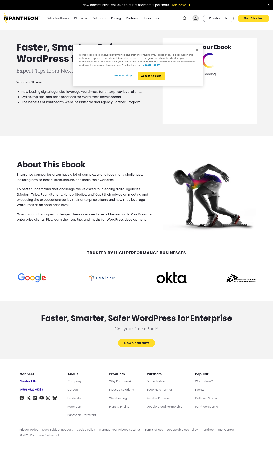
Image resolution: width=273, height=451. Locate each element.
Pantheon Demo (206, 407)
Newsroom (75, 407)
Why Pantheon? (120, 381)
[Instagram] (48, 399)
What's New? (204, 381)
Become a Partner (159, 390)
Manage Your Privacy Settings (120, 430)
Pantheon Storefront (82, 415)
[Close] (197, 50)
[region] (138, 65)
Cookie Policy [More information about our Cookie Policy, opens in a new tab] (151, 65)
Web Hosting (118, 398)
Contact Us (218, 18)
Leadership (75, 398)
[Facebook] (22, 399)
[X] (28, 399)
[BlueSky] (55, 399)
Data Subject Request (57, 430)
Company (74, 381)
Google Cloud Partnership (164, 407)
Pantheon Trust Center (218, 430)
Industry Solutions (121, 390)
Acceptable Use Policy (182, 430)
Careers (73, 390)
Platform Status (206, 398)
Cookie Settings (122, 75)
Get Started (253, 18)
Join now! (181, 5)
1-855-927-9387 (31, 390)
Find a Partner (156, 381)
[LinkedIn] (35, 399)
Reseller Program (158, 398)
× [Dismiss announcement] (269, 5)
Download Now (136, 343)
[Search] (185, 19)
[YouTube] (41, 399)
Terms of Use (154, 430)
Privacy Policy (29, 430)
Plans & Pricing (119, 407)
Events (199, 390)
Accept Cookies (151, 75)
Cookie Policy (86, 430)
